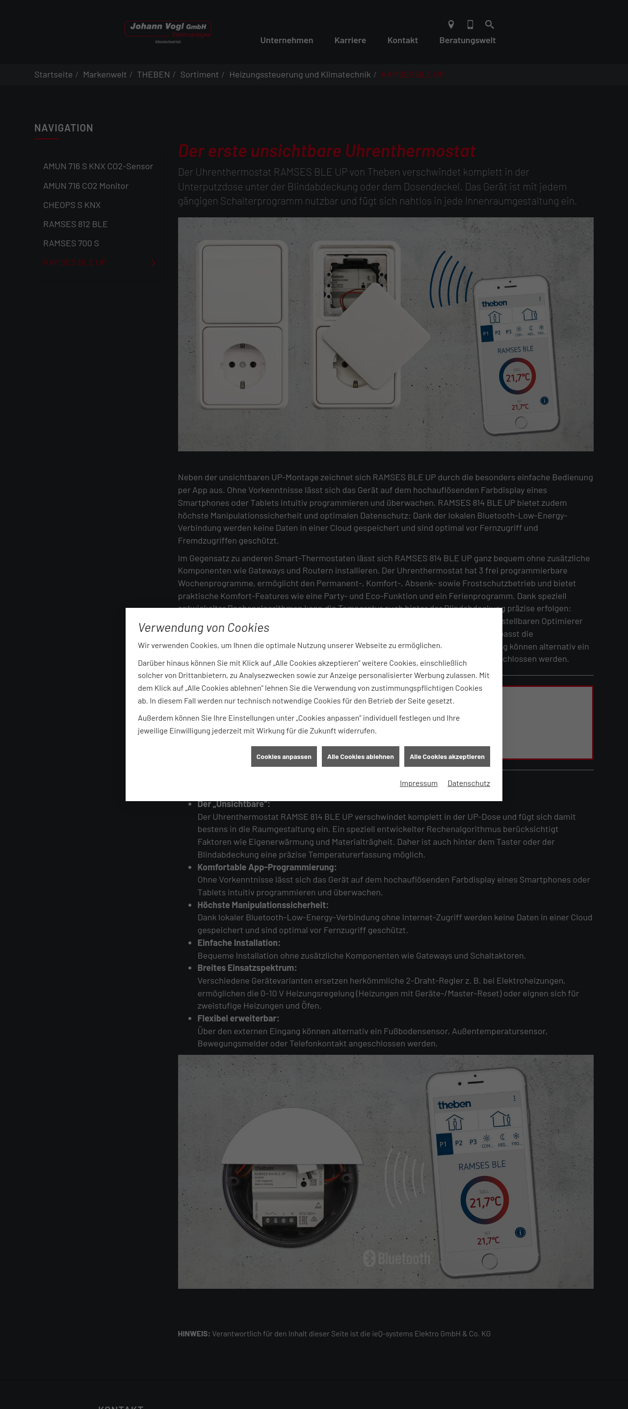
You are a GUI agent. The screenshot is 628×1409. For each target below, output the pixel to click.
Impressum (419, 753)
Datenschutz (468, 753)
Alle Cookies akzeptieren (447, 727)
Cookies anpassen (284, 727)
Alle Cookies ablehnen (360, 727)
